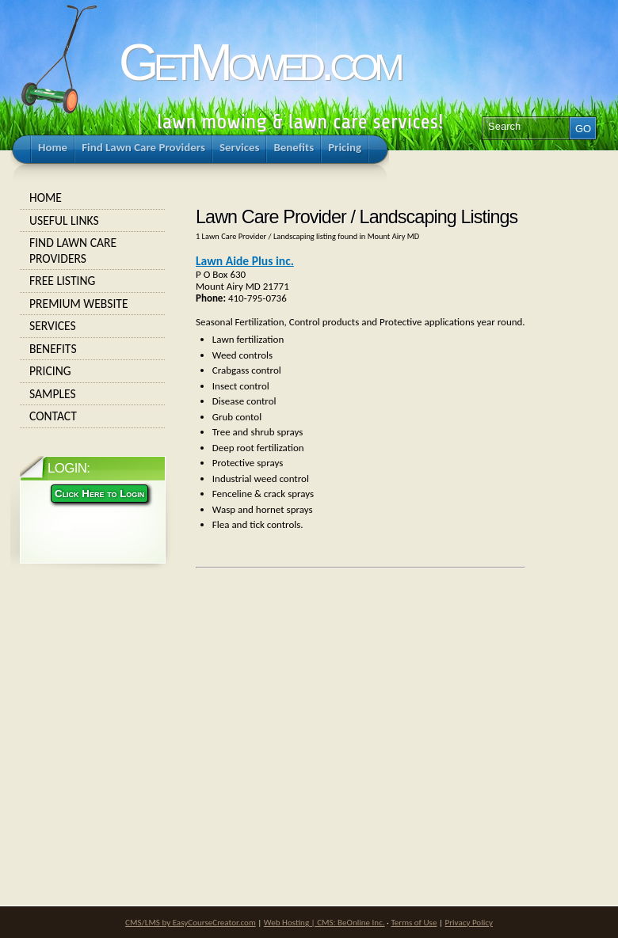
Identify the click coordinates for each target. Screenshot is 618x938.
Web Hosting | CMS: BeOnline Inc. (324, 922)
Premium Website (93, 304)
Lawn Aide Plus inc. (245, 260)
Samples (93, 394)
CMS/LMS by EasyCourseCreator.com (190, 922)
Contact (93, 416)
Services (93, 326)
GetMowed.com (259, 62)
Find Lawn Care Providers (93, 250)
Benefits (93, 349)
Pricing (93, 371)
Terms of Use (414, 922)
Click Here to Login (99, 493)
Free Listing (93, 281)
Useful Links (93, 221)
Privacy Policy (469, 922)
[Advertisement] (305, 701)
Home (93, 198)
